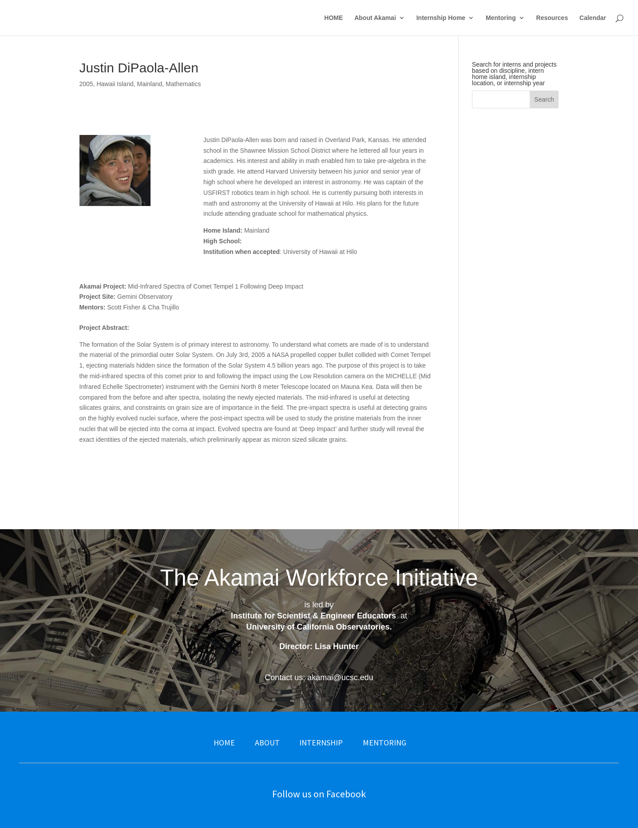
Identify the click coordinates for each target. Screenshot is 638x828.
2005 (86, 83)
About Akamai (375, 18)
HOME (333, 18)
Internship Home (440, 18)
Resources (552, 18)
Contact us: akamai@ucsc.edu (319, 677)
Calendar (592, 18)
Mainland (149, 83)
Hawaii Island (114, 83)
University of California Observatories (317, 626)
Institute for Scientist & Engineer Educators (313, 615)
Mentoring (501, 18)
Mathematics (183, 83)
